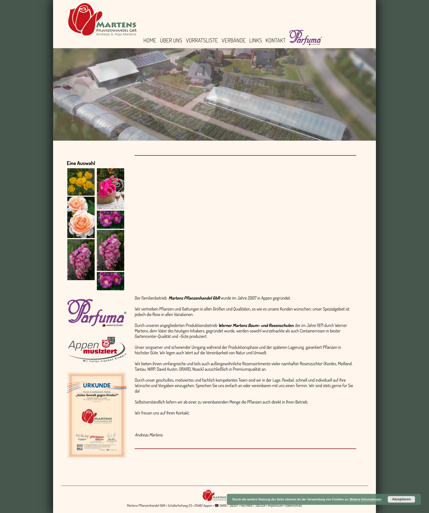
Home (149, 40)
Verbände (234, 40)
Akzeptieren (401, 499)
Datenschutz (293, 505)
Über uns (171, 40)
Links (255, 40)
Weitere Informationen (365, 499)
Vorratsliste (202, 40)
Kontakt (276, 40)
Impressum (275, 505)
